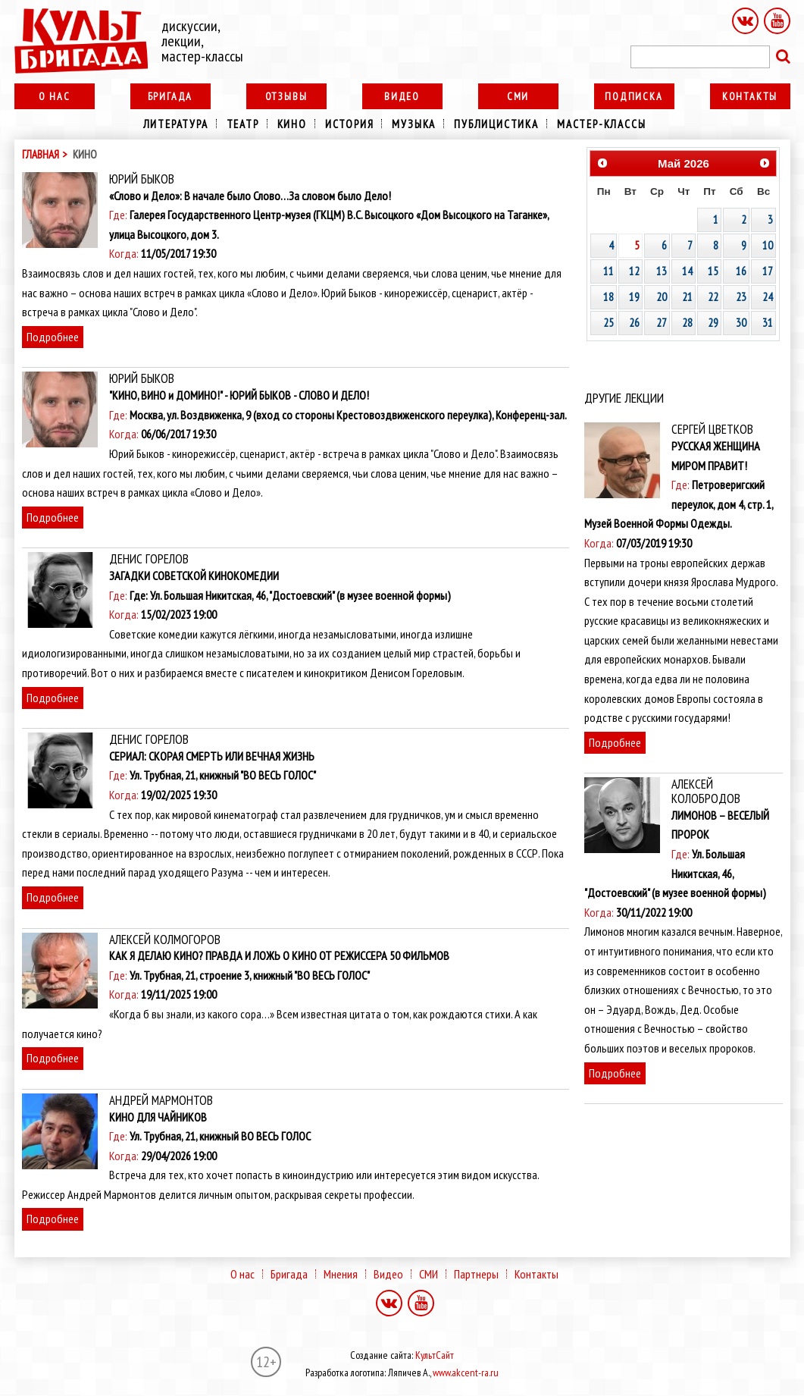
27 (661, 322)
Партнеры (476, 1273)
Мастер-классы (601, 124)
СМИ (518, 96)
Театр (243, 124)
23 (741, 297)
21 (687, 297)
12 (634, 271)
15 (713, 271)
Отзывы (286, 96)
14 (687, 271)
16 (741, 271)
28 (687, 322)
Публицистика (496, 124)
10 (767, 245)
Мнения (341, 1273)
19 (634, 297)
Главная (40, 154)
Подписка (633, 96)
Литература (175, 124)
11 (608, 271)
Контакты (749, 96)
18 (608, 297)
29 (713, 322)
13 (661, 271)
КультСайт (434, 1355)
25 (608, 322)
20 (661, 297)
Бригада (170, 96)
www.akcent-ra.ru (466, 1372)
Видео (402, 96)
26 (634, 322)
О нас (54, 96)
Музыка (414, 124)
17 (767, 271)
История (349, 124)
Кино (292, 124)
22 (713, 297)
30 (741, 322)
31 (767, 322)
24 (767, 297)
